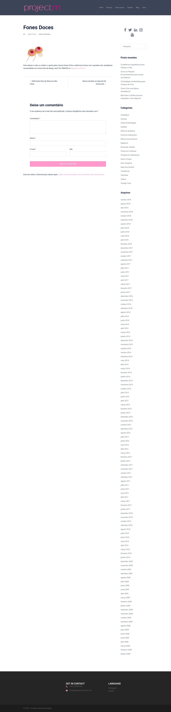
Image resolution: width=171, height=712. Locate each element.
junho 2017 (125, 272)
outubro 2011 (126, 473)
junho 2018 (125, 232)
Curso (144, 7)
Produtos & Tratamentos (130, 155)
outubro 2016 (126, 304)
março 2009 (125, 598)
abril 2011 (124, 497)
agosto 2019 (125, 204)
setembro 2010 (127, 525)
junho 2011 (125, 489)
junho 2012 (125, 441)
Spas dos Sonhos (127, 167)
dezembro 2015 (127, 340)
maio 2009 (125, 590)
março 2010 (125, 549)
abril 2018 (124, 240)
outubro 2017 (126, 256)
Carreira (124, 119)
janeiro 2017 (125, 292)
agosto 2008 (125, 626)
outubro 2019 (126, 200)
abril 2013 (124, 401)
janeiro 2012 (125, 461)
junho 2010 (125, 537)
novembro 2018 (127, 212)
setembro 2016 (127, 308)
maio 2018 (125, 236)
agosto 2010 (125, 529)
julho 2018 (125, 228)
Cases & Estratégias (128, 123)
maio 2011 (125, 493)
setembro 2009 (127, 573)
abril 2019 (124, 208)
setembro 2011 (127, 477)
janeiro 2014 (125, 377)
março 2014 (125, 368)
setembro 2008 (127, 622)
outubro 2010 (126, 521)
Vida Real (124, 175)
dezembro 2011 (127, 465)
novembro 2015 (127, 344)
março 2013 (125, 405)
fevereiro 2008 (126, 650)
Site (71, 149)
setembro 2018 (127, 220)
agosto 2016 (125, 312)
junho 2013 (125, 397)
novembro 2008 (127, 614)
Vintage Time (126, 183)
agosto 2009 (125, 578)
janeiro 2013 (125, 413)
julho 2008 (125, 630)
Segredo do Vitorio (78, 68)
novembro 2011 (127, 469)
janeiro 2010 (125, 557)
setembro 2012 (127, 429)
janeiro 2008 (125, 654)
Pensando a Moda (128, 147)
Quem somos (119, 7)
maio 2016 (125, 324)
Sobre (101, 7)
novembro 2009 (127, 565)
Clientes (130, 7)
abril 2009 (124, 594)
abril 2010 (124, 545)
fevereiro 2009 (126, 602)
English (111, 691)
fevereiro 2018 (126, 244)
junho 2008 (125, 634)
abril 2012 (124, 449)
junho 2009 (125, 585)
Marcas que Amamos (129, 139)
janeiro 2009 (125, 606)
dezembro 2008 (127, 610)
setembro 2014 (127, 357)
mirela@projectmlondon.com (80, 690)
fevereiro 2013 (126, 409)
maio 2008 (125, 638)
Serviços (109, 7)
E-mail (33, 149)
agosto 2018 (125, 224)
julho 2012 (125, 437)
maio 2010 (125, 541)
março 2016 (125, 332)
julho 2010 (125, 533)
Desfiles (124, 127)
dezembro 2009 (127, 561)
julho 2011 (125, 485)
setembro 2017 (127, 260)
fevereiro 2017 (126, 288)
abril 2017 (124, 280)
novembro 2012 (127, 421)
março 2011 (125, 501)
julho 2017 (125, 268)
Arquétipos (125, 115)
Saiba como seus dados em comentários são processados (81, 175)
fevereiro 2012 (126, 457)
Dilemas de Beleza (128, 131)
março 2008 (125, 646)
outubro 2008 (126, 618)
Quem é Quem (126, 159)
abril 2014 (124, 364)
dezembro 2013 (127, 381)
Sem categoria (126, 163)
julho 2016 (125, 316)
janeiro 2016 (125, 336)
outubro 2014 (126, 352)
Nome (33, 138)
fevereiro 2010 (126, 553)
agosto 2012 (125, 433)
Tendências (125, 171)
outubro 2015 (126, 348)
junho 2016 (125, 320)
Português (112, 688)
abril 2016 (124, 328)
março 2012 (125, 453)
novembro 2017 (127, 252)
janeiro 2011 (125, 509)
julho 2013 (125, 393)
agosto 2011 (125, 481)
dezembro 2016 (127, 296)
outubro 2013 (126, 389)
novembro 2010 (127, 517)
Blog (137, 7)
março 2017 (125, 284)
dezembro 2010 (127, 513)
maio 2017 (125, 276)
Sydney (49, 708)
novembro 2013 (127, 385)
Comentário (35, 118)
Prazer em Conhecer (128, 151)
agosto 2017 (125, 264)
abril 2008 (124, 642)
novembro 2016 (127, 300)
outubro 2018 (126, 216)
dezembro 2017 (127, 248)
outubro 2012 (126, 425)
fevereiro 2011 (126, 505)
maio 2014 (125, 360)
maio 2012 (125, 445)
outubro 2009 (126, 569)
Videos (123, 179)
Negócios (124, 143)
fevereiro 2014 (126, 373)
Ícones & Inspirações (129, 135)
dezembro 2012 (127, 417)
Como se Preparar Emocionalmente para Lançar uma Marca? (132, 75)
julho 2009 (125, 582)
